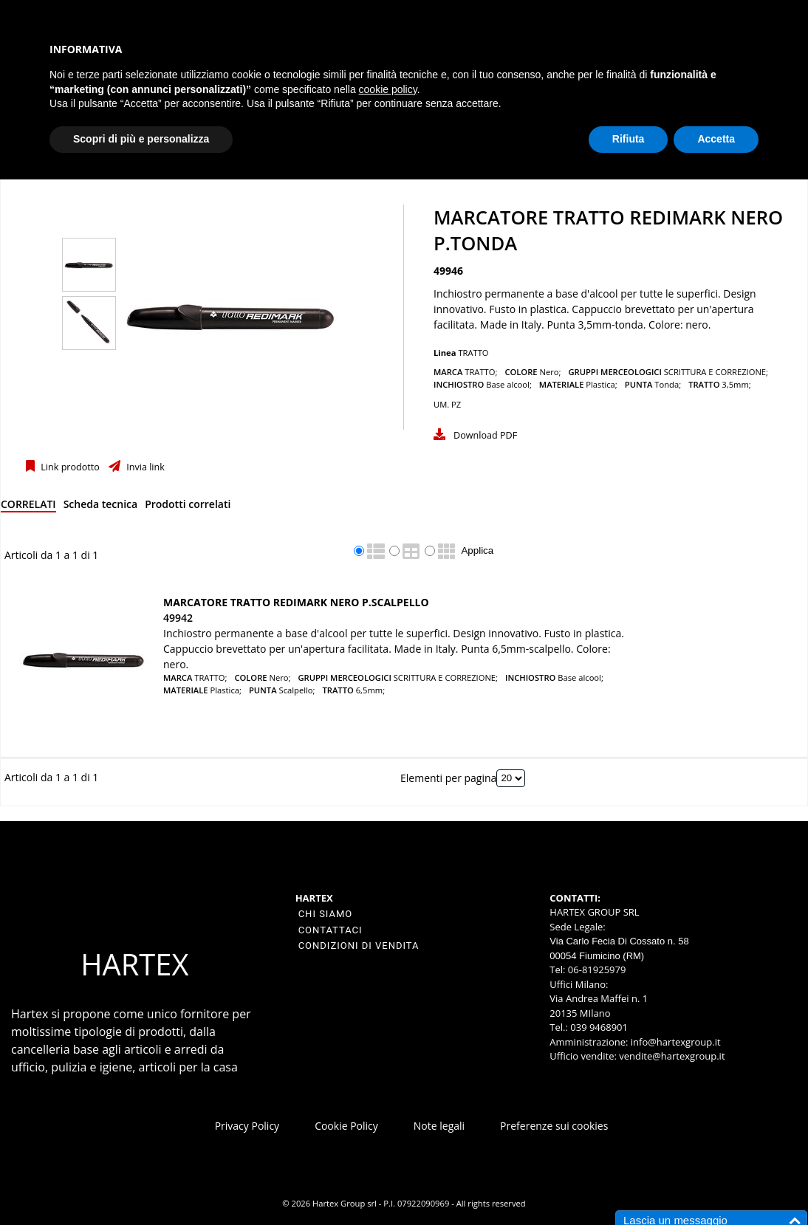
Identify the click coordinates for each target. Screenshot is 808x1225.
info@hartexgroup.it (674, 1042)
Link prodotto (69, 467)
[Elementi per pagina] (510, 778)
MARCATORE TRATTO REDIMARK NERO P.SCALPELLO (296, 602)
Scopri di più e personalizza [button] (141, 139)
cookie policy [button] (388, 89)
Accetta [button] (716, 139)
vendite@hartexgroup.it (672, 1056)
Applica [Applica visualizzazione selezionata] (477, 550)
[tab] (28, 507)
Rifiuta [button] (628, 139)
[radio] (359, 551)
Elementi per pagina (448, 777)
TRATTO (473, 352)
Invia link (144, 467)
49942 (178, 618)
